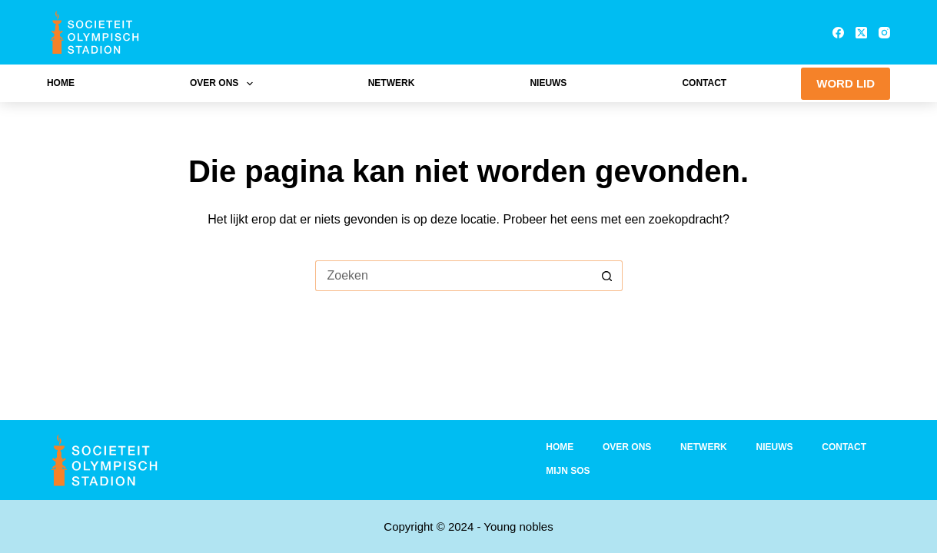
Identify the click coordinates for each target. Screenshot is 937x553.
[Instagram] (884, 32)
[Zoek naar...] (453, 275)
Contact (704, 83)
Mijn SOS (568, 470)
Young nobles (518, 526)
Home (61, 83)
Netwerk (391, 83)
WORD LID (845, 83)
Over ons (224, 84)
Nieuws (548, 83)
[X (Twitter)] (861, 32)
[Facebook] (838, 32)
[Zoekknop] (607, 275)
